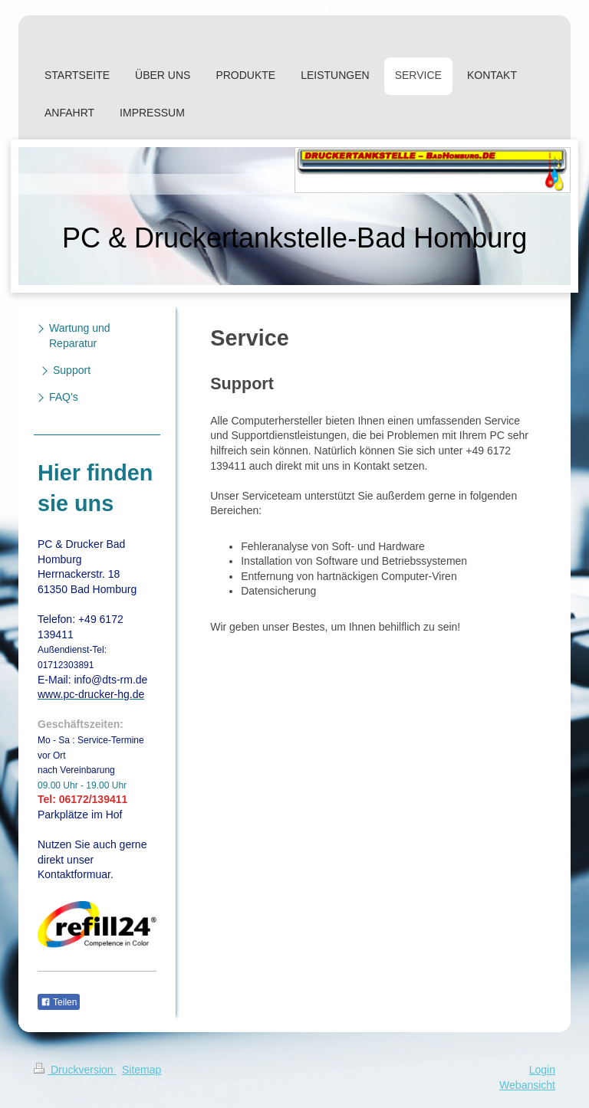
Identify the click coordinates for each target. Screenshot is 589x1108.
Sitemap (141, 1070)
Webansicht (527, 1085)
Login (542, 1070)
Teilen (59, 1002)
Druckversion (75, 1070)
